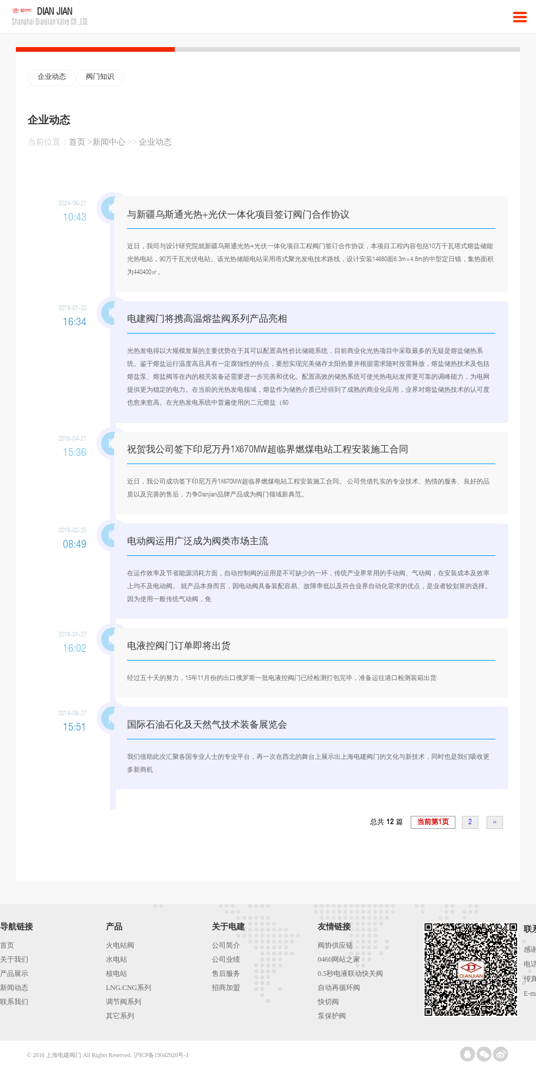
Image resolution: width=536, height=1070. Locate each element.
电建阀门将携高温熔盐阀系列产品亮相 (207, 320)
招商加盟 (226, 988)
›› (495, 822)
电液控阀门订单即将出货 (179, 647)
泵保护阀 (332, 1016)
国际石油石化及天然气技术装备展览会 (207, 726)
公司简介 (226, 945)
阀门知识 (100, 77)
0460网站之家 (339, 959)
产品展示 (14, 973)
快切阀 (328, 1002)
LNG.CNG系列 (128, 988)
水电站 (116, 959)
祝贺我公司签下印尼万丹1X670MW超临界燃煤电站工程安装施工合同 (267, 450)
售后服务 (226, 973)
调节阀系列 (123, 1002)
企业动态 (52, 77)
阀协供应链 (335, 945)
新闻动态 (14, 988)
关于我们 (14, 959)
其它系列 (120, 1016)
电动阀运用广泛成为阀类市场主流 (197, 542)
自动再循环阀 (339, 988)
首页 (7, 945)
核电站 (116, 973)
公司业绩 (226, 959)
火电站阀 (120, 945)
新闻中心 (108, 142)
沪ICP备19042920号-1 (161, 1055)
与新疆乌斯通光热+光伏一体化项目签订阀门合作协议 (238, 216)
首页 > (80, 142)
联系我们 (14, 1002)
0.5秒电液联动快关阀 (350, 973)
